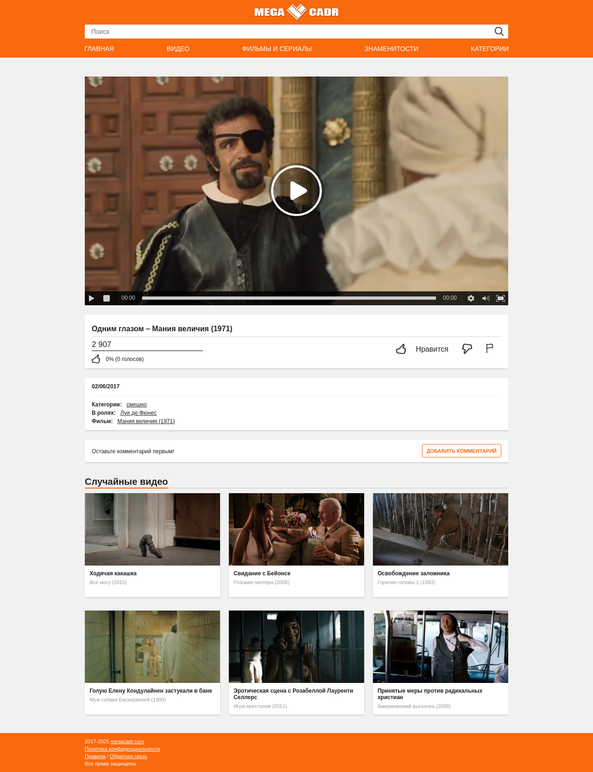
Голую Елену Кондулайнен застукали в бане (150, 691)
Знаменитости (391, 48)
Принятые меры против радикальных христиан (430, 694)
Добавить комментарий (462, 451)
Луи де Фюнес (138, 413)
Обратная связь (128, 756)
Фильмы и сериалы (277, 48)
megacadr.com (127, 741)
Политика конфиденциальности (122, 749)
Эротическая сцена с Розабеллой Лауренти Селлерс (293, 694)
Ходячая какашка (113, 573)
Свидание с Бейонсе (261, 573)
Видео (178, 48)
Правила (95, 756)
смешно (136, 404)
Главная (99, 48)
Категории (490, 48)
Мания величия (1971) (146, 421)
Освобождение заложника (414, 573)
